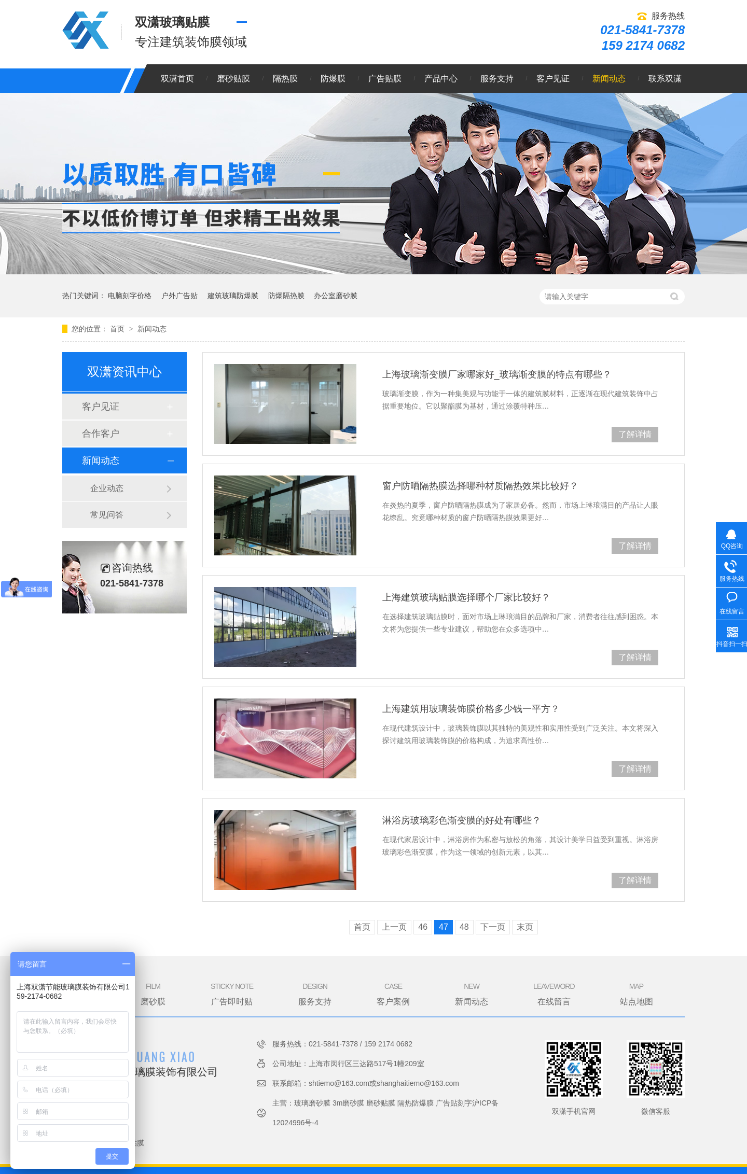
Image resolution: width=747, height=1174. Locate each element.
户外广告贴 (179, 295)
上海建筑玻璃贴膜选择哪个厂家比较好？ (466, 597)
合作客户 (100, 433)
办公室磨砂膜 (335, 295)
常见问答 (106, 514)
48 (464, 927)
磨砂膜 (153, 993)
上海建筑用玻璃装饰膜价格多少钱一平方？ (471, 709)
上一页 (394, 927)
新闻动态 (609, 78)
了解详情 (635, 434)
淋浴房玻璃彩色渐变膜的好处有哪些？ (461, 820)
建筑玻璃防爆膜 (233, 295)
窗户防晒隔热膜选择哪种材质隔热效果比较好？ (480, 486)
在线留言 (553, 993)
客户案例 (393, 993)
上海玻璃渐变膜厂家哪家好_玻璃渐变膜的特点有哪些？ (497, 374)
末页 (525, 927)
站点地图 (636, 993)
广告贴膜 (385, 78)
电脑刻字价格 (129, 295)
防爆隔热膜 (286, 295)
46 (422, 927)
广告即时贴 (232, 993)
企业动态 (106, 488)
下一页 (492, 927)
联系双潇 (665, 78)
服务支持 (497, 78)
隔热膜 (285, 78)
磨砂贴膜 (233, 78)
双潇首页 (177, 78)
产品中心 (441, 78)
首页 (118, 329)
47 (443, 927)
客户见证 (553, 78)
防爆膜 (333, 78)
